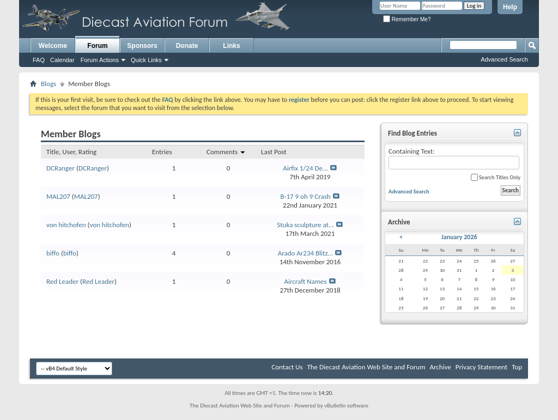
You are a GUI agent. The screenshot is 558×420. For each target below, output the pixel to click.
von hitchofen (66, 225)
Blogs (48, 84)
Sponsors (142, 46)
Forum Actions (100, 60)
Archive (440, 367)
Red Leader (62, 281)
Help (510, 7)
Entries (162, 152)
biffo (52, 253)
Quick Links (146, 60)
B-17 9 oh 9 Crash (305, 196)
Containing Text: (454, 158)
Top (517, 367)
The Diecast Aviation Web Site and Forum (366, 367)
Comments (226, 152)
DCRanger (60, 168)
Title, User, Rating (71, 152)
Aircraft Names (305, 281)
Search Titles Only (495, 177)
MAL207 (58, 196)
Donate (187, 46)
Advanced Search (504, 59)
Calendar (62, 60)
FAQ (39, 60)
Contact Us (286, 367)
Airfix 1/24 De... (305, 168)
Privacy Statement (481, 367)
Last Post (274, 152)
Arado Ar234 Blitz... (305, 253)
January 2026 (459, 237)
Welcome (53, 46)
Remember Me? (406, 19)
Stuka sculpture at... (305, 225)
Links (231, 46)
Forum (97, 46)
